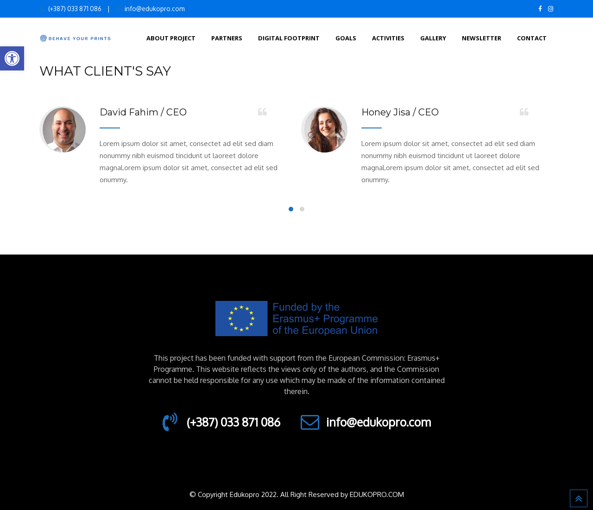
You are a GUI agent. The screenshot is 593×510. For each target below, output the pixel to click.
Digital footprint (289, 38)
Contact (532, 38)
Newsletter (481, 38)
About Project (171, 38)
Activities (388, 38)
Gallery (433, 38)
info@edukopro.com (154, 9)
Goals (345, 38)
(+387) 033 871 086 (74, 9)
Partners (226, 38)
